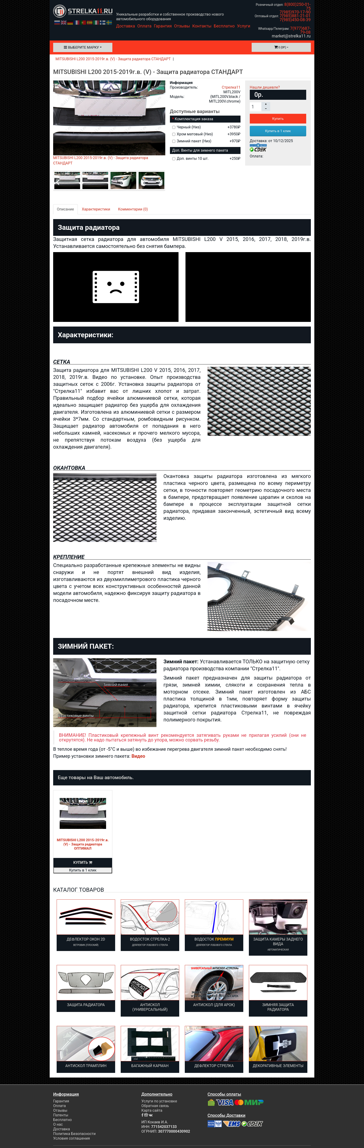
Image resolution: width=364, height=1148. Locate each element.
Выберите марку (81, 47)
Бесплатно (224, 25)
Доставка (125, 25)
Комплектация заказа (194, 119)
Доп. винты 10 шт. (206, 158)
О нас (58, 1124)
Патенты (60, 1115)
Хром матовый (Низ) (206, 134)
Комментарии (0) (133, 209)
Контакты (201, 25)
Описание (65, 209)
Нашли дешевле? (265, 87)
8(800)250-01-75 (297, 6)
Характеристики (96, 209)
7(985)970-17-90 (295, 12)
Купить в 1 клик (278, 131)
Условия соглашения (71, 1138)
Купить (278, 119)
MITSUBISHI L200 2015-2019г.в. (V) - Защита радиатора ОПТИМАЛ (83, 844)
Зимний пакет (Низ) (206, 141)
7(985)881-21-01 (295, 15)
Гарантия (163, 25)
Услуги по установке (159, 1101)
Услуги (243, 25)
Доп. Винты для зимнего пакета (200, 150)
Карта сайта (151, 1110)
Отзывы (182, 25)
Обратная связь (155, 1106)
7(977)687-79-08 (300, 30)
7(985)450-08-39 (295, 19)
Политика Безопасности (74, 1133)
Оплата (144, 25)
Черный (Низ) (206, 127)
